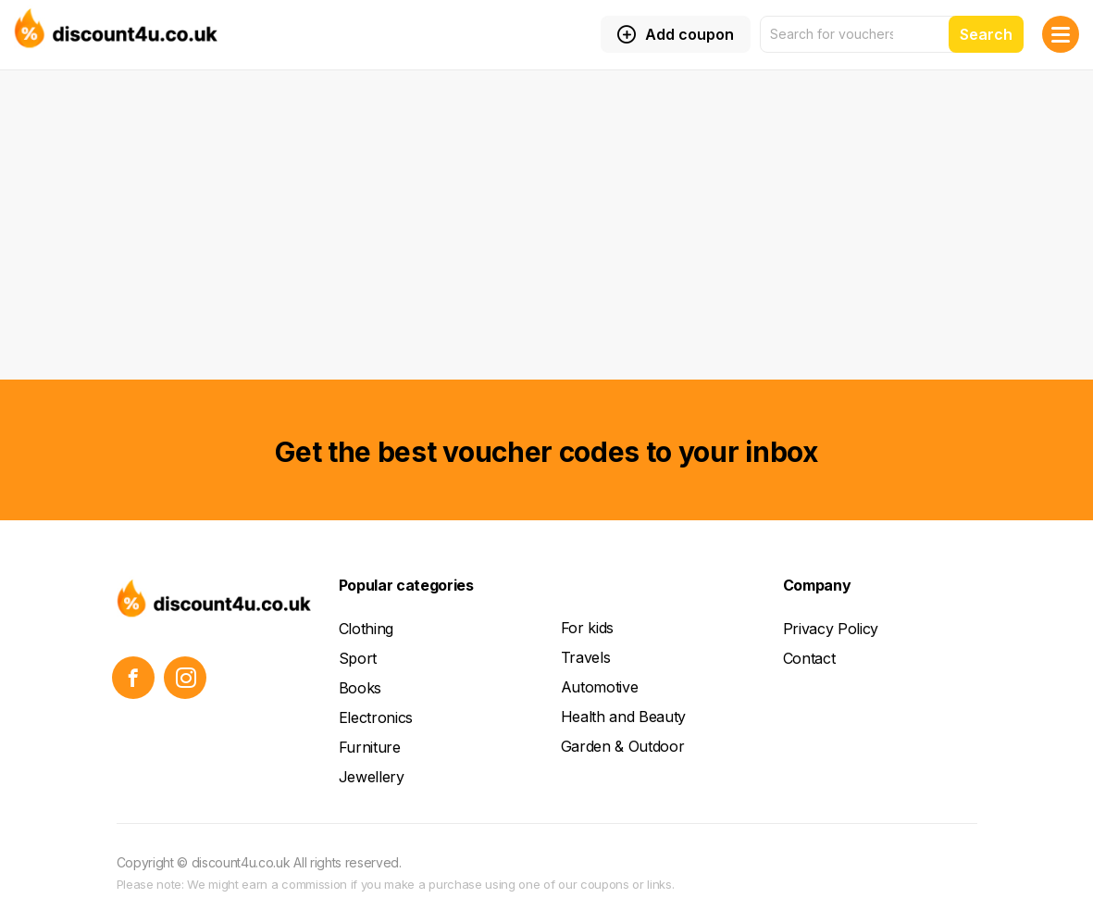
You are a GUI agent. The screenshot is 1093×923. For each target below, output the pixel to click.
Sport (358, 658)
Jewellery (371, 776)
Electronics (376, 717)
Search (986, 34)
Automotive (600, 687)
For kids (587, 627)
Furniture (370, 747)
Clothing (366, 628)
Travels (586, 657)
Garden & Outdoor (623, 746)
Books (360, 688)
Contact (809, 658)
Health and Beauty (624, 716)
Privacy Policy (831, 628)
